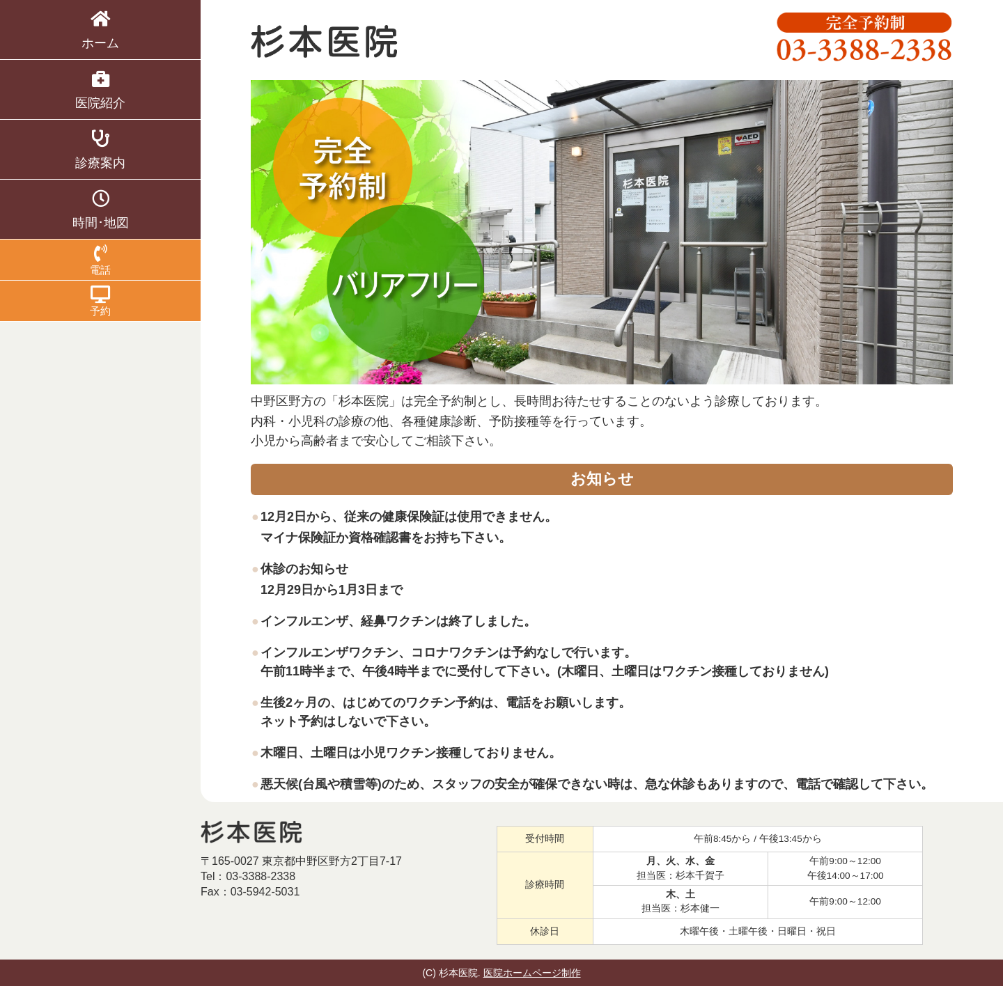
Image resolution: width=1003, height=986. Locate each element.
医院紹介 (100, 90)
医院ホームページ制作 (532, 972)
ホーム (100, 30)
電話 (100, 260)
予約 (100, 301)
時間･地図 (100, 209)
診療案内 (100, 150)
